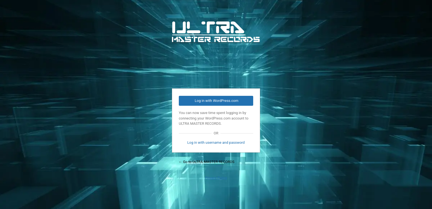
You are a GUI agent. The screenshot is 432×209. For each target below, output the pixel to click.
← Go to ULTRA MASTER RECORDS (206, 162)
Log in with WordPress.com (216, 101)
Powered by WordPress (216, 51)
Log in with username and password (216, 142)
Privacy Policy (216, 178)
